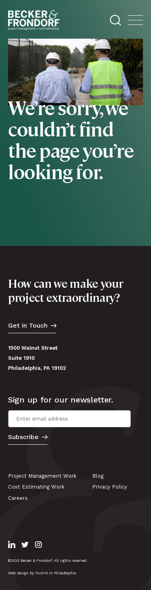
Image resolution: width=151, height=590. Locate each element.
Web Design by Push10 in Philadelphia (42, 573)
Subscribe (23, 437)
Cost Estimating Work (36, 487)
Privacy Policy (109, 487)
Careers (18, 498)
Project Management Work (42, 476)
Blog (97, 476)
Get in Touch (28, 325)
